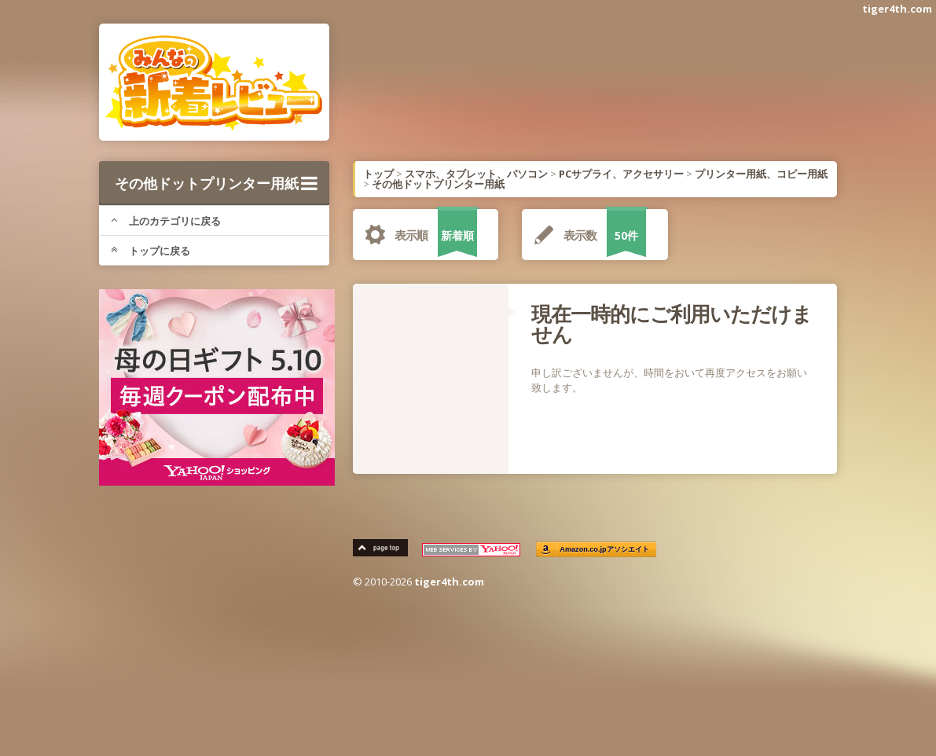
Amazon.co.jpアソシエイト (605, 549)
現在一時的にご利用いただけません (671, 323)
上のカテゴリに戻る (166, 221)
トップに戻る (150, 251)
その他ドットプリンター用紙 (216, 183)
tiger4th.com (897, 9)
